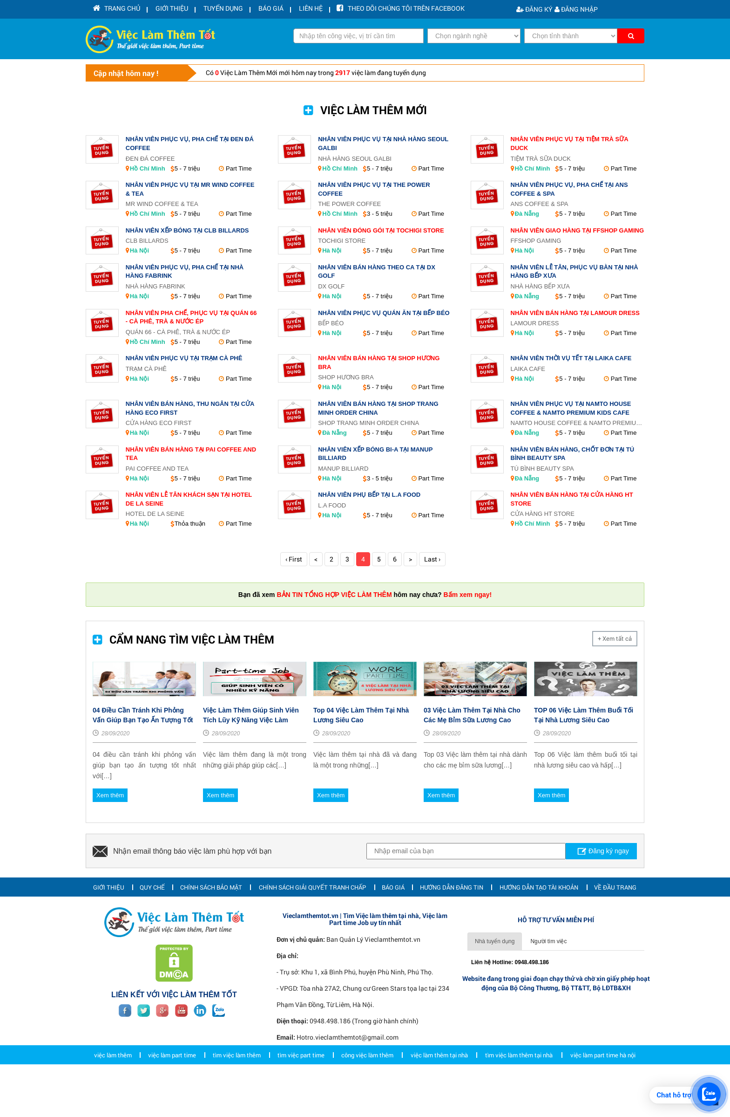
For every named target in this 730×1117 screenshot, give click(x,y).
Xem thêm (110, 837)
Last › (432, 559)
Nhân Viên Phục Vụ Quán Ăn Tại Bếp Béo (384, 312)
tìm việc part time (300, 1097)
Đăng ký (534, 9)
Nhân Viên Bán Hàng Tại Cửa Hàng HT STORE (572, 499)
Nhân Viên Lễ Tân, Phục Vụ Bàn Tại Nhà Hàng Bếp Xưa (574, 272)
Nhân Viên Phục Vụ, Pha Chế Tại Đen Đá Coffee (190, 143)
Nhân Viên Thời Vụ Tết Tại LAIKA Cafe (571, 358)
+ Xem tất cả (615, 638)
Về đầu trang (615, 929)
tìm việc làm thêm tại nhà (519, 1097)
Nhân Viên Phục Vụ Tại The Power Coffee (374, 189)
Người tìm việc (548, 983)
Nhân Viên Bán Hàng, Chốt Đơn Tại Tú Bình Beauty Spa (573, 454)
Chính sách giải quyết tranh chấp (312, 929)
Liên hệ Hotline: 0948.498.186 (510, 1004)
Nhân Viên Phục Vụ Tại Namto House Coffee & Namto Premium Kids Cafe (571, 408)
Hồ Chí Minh (147, 168)
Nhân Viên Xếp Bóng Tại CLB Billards (187, 230)
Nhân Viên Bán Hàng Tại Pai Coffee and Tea (191, 454)
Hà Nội (139, 250)
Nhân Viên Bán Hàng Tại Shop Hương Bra (378, 362)
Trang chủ (114, 9)
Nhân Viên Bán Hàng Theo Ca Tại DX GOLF (376, 272)
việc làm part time (172, 1097)
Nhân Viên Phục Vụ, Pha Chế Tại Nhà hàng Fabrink (184, 272)
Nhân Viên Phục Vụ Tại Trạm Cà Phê (184, 358)
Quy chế (152, 929)
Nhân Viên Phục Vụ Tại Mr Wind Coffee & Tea (190, 189)
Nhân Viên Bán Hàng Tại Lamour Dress (575, 312)
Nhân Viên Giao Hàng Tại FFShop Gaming (577, 230)
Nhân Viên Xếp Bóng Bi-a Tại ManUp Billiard (375, 454)
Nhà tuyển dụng (494, 983)
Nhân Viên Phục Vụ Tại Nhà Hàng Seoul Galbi (383, 143)
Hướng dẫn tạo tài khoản (539, 929)
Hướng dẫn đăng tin (451, 929)
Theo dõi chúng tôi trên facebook (375, 9)
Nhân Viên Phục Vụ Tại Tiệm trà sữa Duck (570, 143)
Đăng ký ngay (597, 891)
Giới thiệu (108, 929)
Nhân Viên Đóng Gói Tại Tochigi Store (381, 230)
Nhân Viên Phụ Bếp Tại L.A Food (369, 494)
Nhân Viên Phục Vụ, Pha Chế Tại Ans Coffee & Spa (569, 189)
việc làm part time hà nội (602, 1097)
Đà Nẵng (527, 213)
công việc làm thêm (367, 1097)
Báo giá (393, 929)
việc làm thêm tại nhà (439, 1097)
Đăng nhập (576, 9)
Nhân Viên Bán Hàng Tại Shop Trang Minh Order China (378, 408)
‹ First (293, 559)
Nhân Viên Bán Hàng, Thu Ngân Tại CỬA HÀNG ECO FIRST (190, 408)
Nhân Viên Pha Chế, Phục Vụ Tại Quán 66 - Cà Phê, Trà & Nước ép (191, 317)
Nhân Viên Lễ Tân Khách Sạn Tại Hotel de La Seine (189, 499)
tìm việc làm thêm (237, 1097)
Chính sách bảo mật (211, 929)
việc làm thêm (113, 1097)
